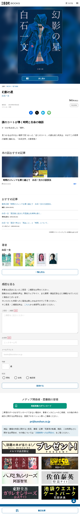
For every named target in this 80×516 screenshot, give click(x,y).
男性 (8, 378)
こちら (27, 304)
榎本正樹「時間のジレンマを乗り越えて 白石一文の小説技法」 (27, 204)
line (49, 113)
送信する (40, 386)
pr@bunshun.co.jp (40, 421)
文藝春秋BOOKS (10, 3)
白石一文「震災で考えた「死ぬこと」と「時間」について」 (25, 223)
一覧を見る (40, 272)
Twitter (37, 113)
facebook (31, 113)
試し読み (41, 78)
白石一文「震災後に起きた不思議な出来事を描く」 (22, 213)
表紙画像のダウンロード (41, 406)
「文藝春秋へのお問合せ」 (44, 432)
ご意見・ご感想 (7, 311)
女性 (20, 378)
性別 (3, 374)
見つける (69, 3)
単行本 (9, 86)
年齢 (3, 362)
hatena (43, 113)
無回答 (32, 378)
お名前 (4, 338)
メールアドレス (7, 350)
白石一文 (5, 96)
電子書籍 (15, 86)
